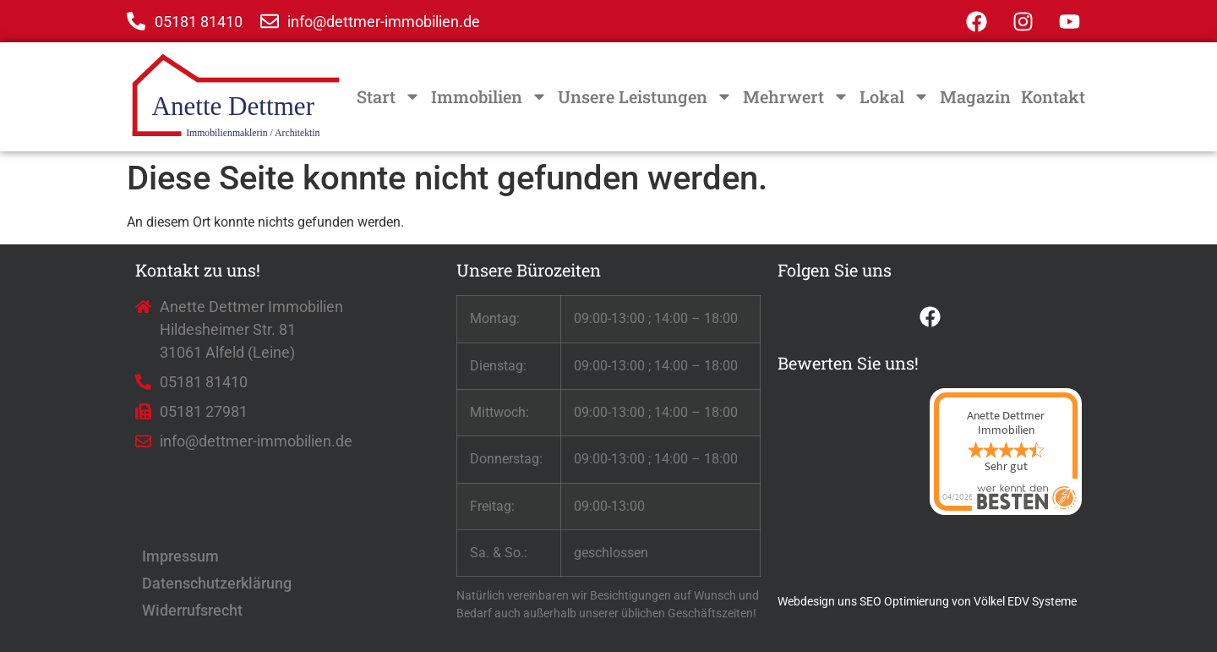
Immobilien (489, 96)
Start (389, 96)
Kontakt (1053, 96)
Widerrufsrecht (192, 610)
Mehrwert (796, 96)
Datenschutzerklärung (217, 583)
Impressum (180, 556)
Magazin (975, 96)
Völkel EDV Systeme (1025, 601)
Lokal (895, 96)
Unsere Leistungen (645, 96)
